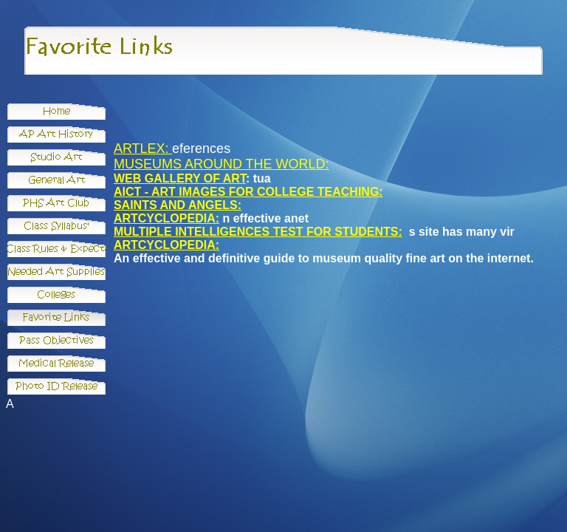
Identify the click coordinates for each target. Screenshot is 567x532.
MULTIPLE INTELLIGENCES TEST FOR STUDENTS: (258, 231)
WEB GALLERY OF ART (180, 178)
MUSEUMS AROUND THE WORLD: (221, 164)
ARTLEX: (141, 148)
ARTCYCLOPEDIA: (166, 218)
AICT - (132, 191)
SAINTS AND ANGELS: (177, 205)
